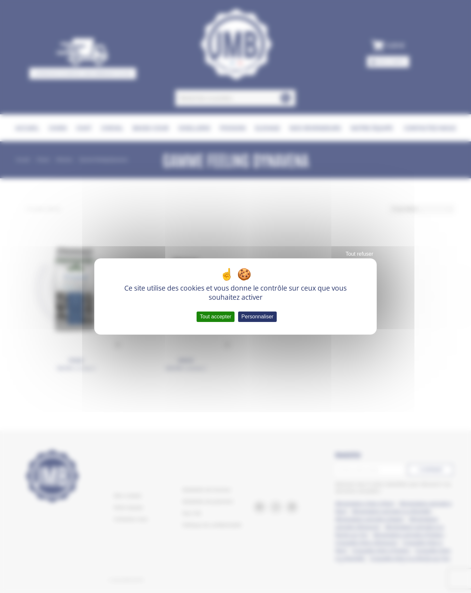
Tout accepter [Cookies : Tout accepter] (215, 316)
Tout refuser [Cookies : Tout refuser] (359, 254)
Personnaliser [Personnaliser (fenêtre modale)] (257, 316)
